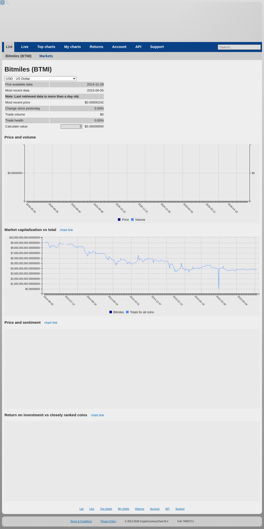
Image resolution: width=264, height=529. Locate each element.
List (9, 47)
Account (119, 47)
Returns (96, 47)
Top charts (46, 47)
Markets (46, 56)
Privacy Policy (108, 521)
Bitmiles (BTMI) (18, 56)
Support (157, 47)
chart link (66, 230)
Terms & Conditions (81, 521)
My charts (72, 47)
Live (24, 47)
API (138, 47)
